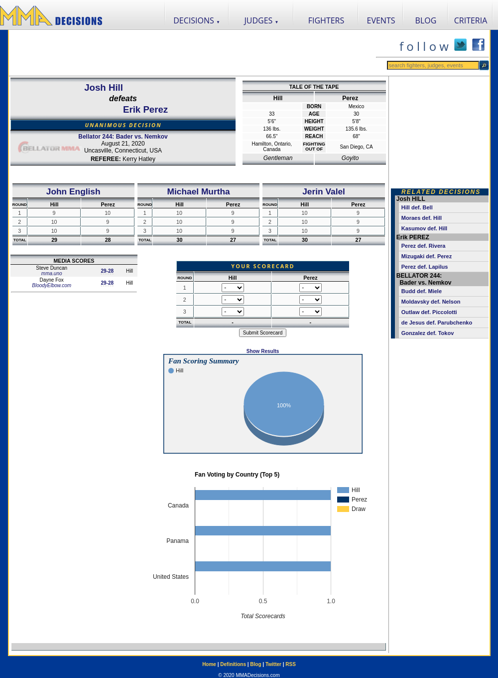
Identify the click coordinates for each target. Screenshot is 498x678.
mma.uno (51, 273)
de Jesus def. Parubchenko (436, 323)
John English (73, 191)
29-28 (107, 271)
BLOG (426, 20)
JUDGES (262, 20)
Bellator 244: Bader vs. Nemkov (122, 136)
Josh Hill (103, 87)
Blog (255, 664)
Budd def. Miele (421, 291)
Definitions (233, 664)
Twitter (273, 664)
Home (209, 664)
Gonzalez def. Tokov (427, 333)
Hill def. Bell (417, 207)
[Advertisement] (192, 52)
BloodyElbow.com (51, 285)
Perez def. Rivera (423, 246)
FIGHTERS (326, 20)
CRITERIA (471, 20)
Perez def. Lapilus (424, 267)
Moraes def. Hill (421, 218)
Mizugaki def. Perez (426, 256)
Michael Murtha (198, 191)
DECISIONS (196, 20)
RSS (290, 664)
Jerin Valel (323, 191)
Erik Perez (145, 109)
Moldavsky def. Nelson (431, 302)
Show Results (263, 351)
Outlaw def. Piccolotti (429, 312)
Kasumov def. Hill (424, 228)
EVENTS (381, 20)
